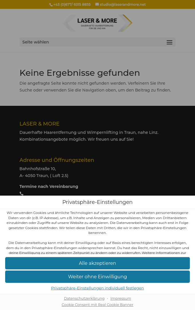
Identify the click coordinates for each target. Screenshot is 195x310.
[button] (97, 263)
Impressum (120, 298)
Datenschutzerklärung (84, 298)
